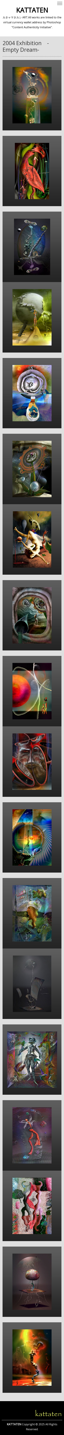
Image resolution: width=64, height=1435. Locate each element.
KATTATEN (32, 10)
